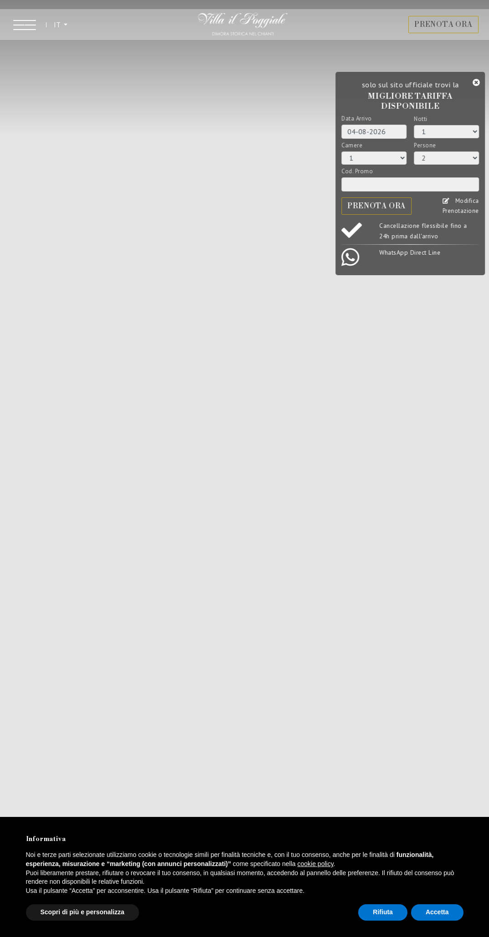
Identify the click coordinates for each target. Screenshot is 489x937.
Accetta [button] (437, 912)
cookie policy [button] (315, 863)
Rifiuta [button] (383, 912)
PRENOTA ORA (439, 29)
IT (62, 28)
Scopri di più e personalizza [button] (82, 912)
